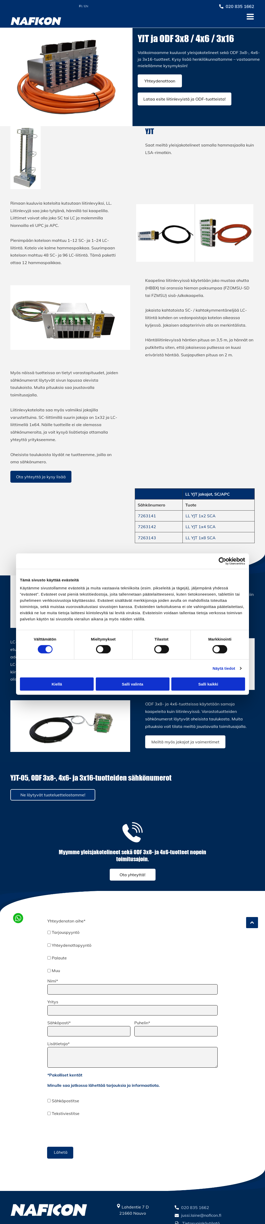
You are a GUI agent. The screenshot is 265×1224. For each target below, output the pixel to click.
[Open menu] (250, 16)
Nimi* (52, 980)
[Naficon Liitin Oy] (165, 233)
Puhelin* (142, 1022)
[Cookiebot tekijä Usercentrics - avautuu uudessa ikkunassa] (222, 561)
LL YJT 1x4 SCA (201, 526)
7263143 (147, 537)
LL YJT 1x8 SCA (201, 537)
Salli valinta (132, 684)
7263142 (147, 526)
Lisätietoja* (58, 1043)
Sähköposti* (59, 1022)
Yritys (52, 1001)
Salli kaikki (208, 684)
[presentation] (86, 1131)
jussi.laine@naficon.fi (201, 1215)
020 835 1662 (195, 1207)
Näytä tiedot (224, 668)
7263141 (147, 515)
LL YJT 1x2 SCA (201, 515)
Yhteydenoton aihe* (66, 920)
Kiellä (56, 684)
